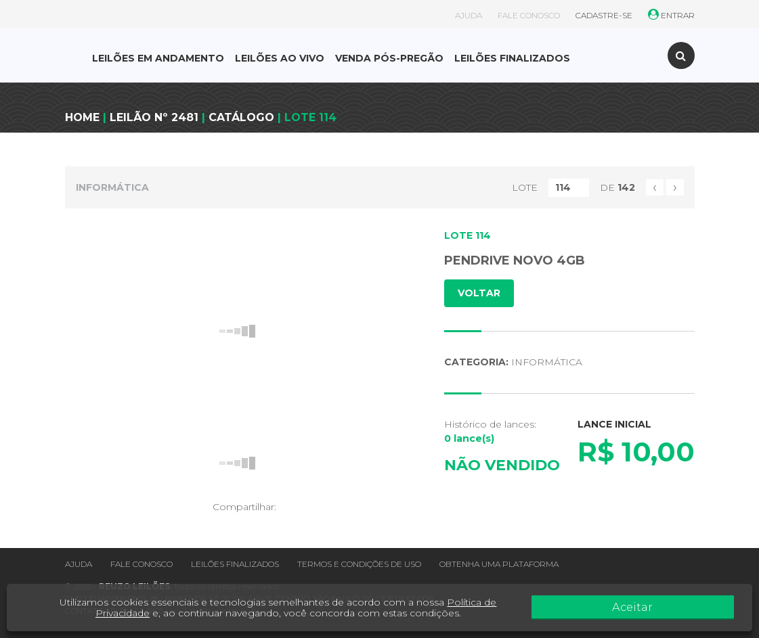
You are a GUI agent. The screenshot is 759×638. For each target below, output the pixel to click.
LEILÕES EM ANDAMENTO (158, 58)
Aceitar (703, 607)
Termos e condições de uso (359, 564)
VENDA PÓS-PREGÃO (389, 58)
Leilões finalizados (235, 564)
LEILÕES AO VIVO (279, 58)
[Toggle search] (681, 55)
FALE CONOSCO (529, 15)
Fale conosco (141, 564)
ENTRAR (671, 15)
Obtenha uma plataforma (499, 564)
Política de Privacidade (505, 602)
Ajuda (78, 564)
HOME (82, 117)
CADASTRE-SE (604, 15)
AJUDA (468, 15)
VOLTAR (479, 293)
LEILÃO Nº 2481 (154, 117)
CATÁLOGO (241, 117)
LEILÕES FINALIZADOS (512, 58)
